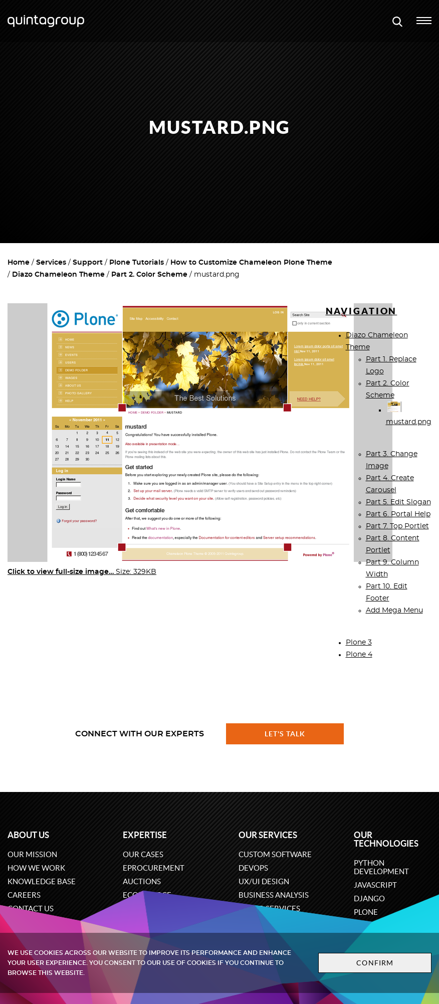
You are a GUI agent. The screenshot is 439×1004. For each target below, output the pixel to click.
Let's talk (285, 734)
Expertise (145, 835)
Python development (381, 867)
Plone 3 (359, 642)
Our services (268, 835)
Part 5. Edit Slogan (398, 502)
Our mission (32, 854)
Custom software (275, 854)
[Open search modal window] (397, 21)
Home (19, 262)
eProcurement (153, 868)
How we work (36, 868)
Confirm (374, 963)
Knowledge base (42, 881)
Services (51, 262)
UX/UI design (264, 881)
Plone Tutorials (136, 262)
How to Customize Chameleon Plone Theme (251, 262)
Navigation (361, 311)
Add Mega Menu (394, 610)
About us (28, 835)
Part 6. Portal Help (398, 514)
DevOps (253, 868)
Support (88, 262)
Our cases (143, 854)
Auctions (142, 881)
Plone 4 (359, 654)
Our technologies (386, 839)
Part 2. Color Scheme (149, 274)
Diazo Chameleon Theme (58, 274)
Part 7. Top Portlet (397, 526)
